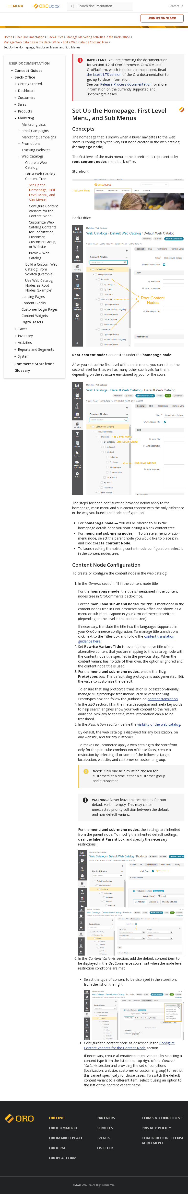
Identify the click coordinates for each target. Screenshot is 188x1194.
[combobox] (100, 6)
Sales (20, 104)
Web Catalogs (31, 156)
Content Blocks (34, 303)
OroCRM (57, 1147)
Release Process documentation (126, 84)
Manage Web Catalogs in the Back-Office (32, 42)
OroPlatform (63, 1157)
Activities (23, 342)
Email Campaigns (34, 130)
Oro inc (57, 1117)
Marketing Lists (34, 124)
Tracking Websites (36, 149)
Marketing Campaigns (39, 137)
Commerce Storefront (32, 363)
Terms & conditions (162, 1117)
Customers (25, 97)
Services (104, 1127)
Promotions (29, 143)
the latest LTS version (104, 74)
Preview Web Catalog (39, 255)
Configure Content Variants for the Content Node (43, 211)
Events (103, 1137)
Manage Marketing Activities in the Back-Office (98, 37)
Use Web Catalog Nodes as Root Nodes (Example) (39, 285)
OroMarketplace (66, 1137)
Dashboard (25, 90)
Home (8, 37)
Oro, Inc (86, 1184)
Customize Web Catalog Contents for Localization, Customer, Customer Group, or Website (43, 234)
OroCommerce (63, 1127)
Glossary (22, 370)
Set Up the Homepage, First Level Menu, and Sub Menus (42, 192)
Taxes (21, 329)
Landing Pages (33, 296)
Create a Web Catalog (36, 165)
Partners (105, 1117)
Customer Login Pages (40, 309)
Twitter (104, 1147)
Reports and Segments (34, 349)
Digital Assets (32, 322)
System (22, 356)
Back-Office (55, 37)
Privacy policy (156, 1127)
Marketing (24, 118)
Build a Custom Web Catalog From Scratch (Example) (41, 269)
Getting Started (28, 83)
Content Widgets (35, 315)
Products (23, 111)
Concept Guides (26, 70)
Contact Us (175, 6)
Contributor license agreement (162, 1140)
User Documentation (29, 37)
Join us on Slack (162, 18)
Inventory (24, 335)
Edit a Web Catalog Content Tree (85, 42)
